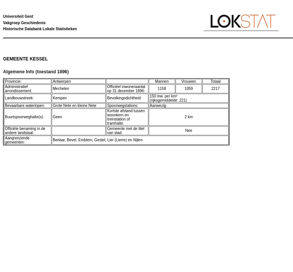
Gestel (99, 140)
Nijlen (138, 140)
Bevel (71, 140)
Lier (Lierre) (117, 140)
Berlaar (59, 140)
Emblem (86, 140)
